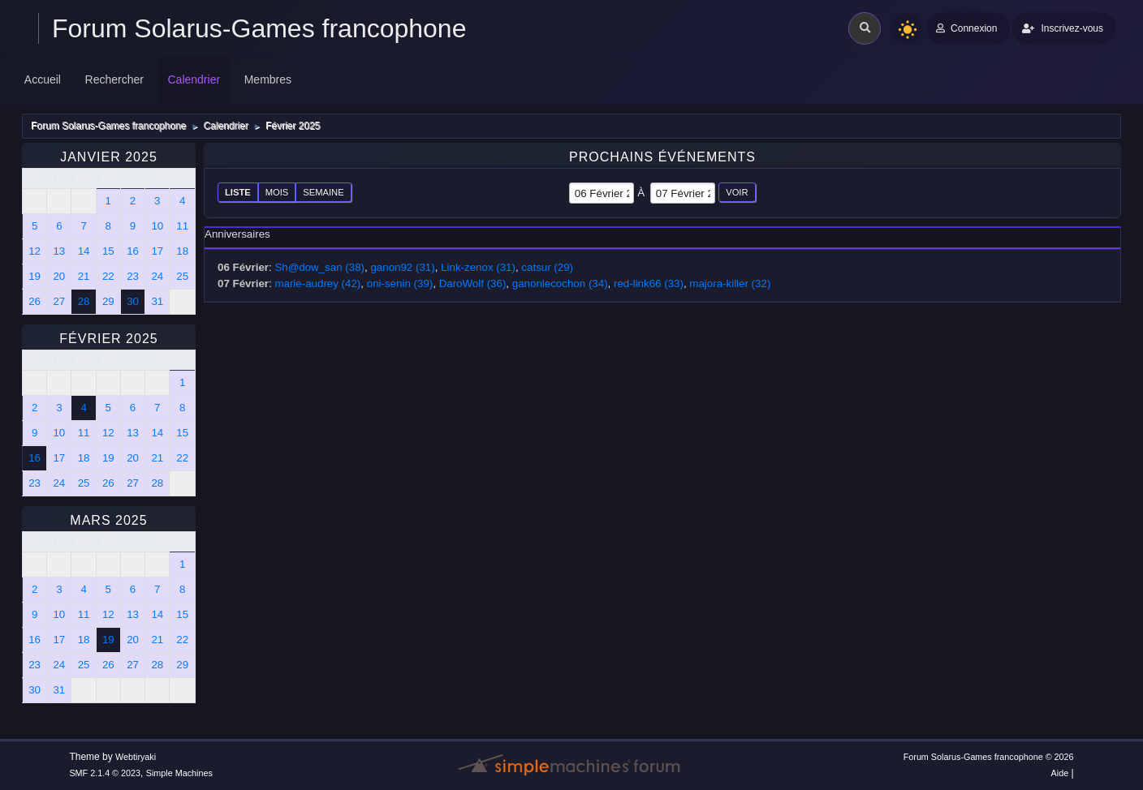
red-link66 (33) (649, 283)
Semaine (323, 192)
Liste (238, 192)
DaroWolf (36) (473, 283)
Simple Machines (179, 773)
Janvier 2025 (108, 157)
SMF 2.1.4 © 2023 (104, 773)
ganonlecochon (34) (560, 283)
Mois (277, 192)
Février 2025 (108, 339)
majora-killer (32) (729, 283)
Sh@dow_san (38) (319, 267)
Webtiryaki (135, 757)
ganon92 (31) (402, 267)
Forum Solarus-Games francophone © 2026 (989, 757)
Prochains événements (662, 157)
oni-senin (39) (400, 283)
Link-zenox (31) (478, 267)
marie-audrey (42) (317, 283)
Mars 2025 (108, 520)
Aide (1060, 773)
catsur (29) (547, 267)
